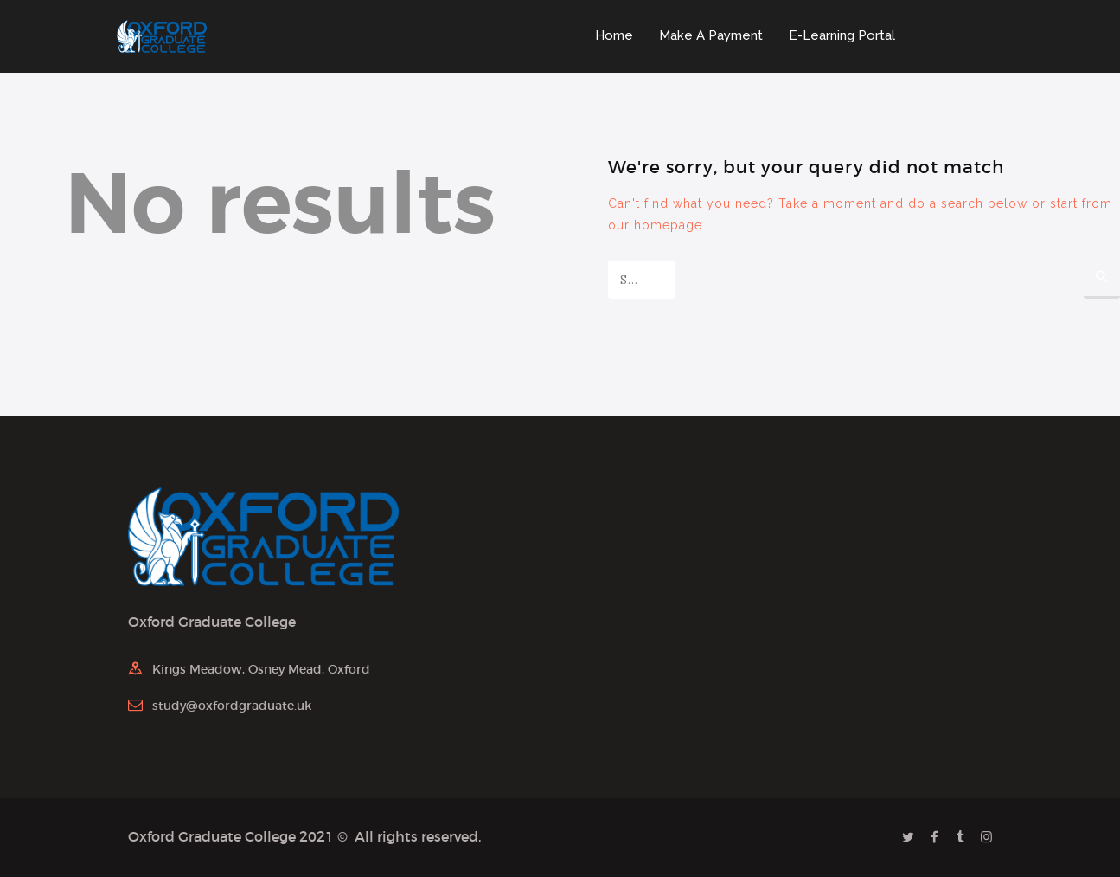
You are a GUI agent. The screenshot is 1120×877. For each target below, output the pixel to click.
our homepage (655, 225)
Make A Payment (711, 35)
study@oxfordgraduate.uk (231, 705)
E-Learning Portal (842, 35)
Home (614, 35)
